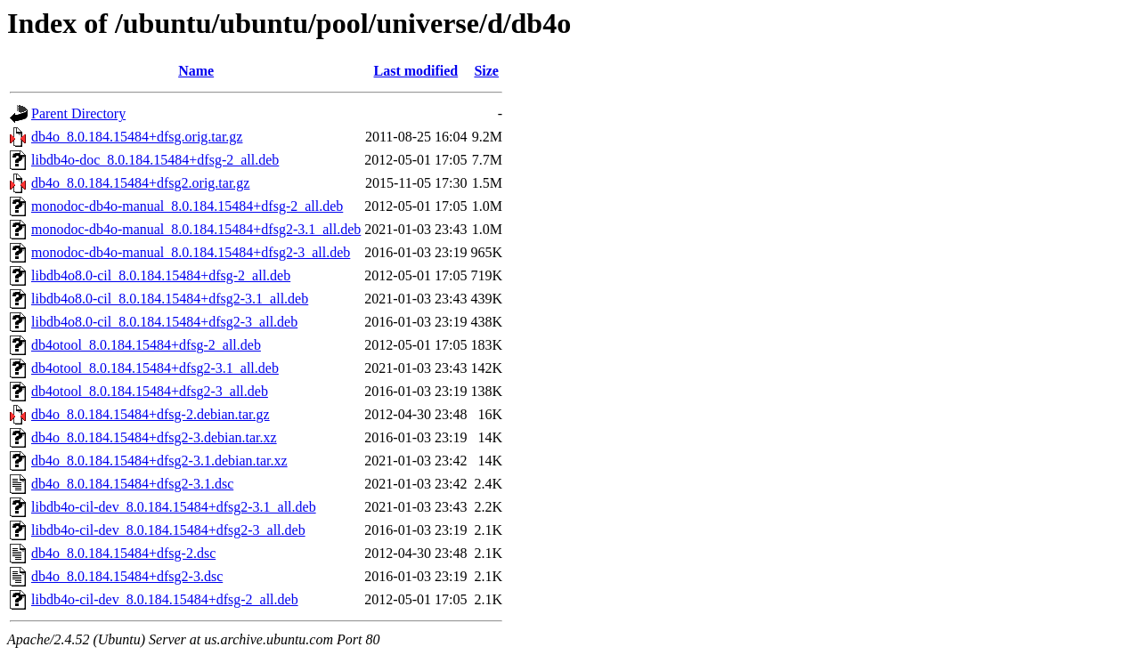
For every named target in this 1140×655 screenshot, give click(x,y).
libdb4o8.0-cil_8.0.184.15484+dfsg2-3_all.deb (164, 321)
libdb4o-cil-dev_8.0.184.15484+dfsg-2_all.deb (164, 599)
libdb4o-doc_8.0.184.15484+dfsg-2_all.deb (155, 159)
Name (196, 70)
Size (486, 70)
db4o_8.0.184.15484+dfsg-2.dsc (123, 553)
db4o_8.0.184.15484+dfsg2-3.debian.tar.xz (154, 437)
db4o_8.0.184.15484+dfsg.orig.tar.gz (136, 136)
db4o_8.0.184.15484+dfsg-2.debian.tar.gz (150, 414)
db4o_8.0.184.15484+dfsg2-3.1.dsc (132, 483)
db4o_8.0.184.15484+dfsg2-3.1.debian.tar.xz (159, 460)
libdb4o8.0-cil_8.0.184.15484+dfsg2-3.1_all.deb (169, 298)
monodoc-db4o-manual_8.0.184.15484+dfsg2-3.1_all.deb (196, 229)
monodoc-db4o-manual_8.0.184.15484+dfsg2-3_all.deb (190, 252)
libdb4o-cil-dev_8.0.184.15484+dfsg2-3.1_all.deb (173, 506)
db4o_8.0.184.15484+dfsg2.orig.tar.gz (140, 182)
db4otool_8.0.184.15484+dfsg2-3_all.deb (149, 391)
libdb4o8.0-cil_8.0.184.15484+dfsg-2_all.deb (160, 275)
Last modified (416, 70)
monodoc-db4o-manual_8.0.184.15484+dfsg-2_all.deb (187, 206)
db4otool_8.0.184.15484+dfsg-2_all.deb (146, 344)
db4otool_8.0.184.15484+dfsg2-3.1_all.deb (155, 368)
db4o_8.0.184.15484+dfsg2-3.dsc (127, 576)
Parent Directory (78, 113)
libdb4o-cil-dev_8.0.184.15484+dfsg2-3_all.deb (168, 530)
